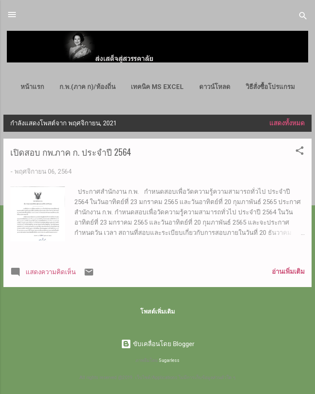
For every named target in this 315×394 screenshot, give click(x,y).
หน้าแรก (32, 87)
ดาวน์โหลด (214, 87)
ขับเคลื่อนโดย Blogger (157, 344)
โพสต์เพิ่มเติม (157, 311)
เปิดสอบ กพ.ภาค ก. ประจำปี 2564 (70, 151)
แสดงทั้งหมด (287, 123)
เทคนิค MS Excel (157, 87)
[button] (299, 152)
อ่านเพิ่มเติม (288, 272)
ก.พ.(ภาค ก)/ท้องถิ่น (87, 87)
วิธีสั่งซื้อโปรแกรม (270, 87)
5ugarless (169, 360)
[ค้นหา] (303, 17)
